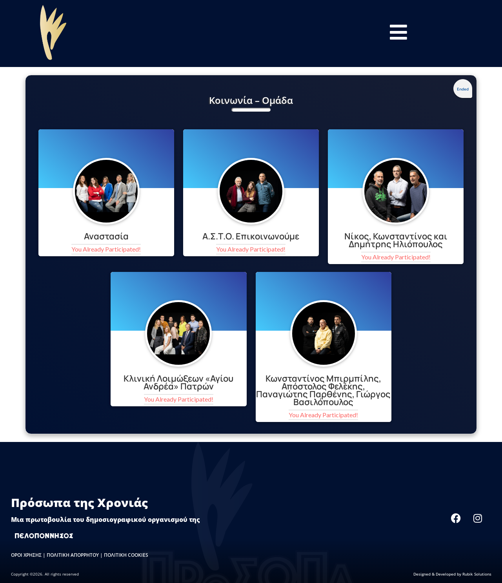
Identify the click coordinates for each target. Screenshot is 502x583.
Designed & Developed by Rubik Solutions (452, 574)
